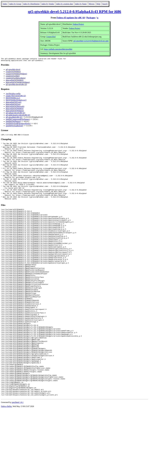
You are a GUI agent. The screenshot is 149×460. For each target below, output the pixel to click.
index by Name (81, 4)
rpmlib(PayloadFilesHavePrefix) (18, 124)
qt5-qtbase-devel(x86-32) (15, 114)
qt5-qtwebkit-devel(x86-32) (16, 85)
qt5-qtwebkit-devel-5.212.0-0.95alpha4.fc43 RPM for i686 (74, 11)
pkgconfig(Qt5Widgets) (15, 111)
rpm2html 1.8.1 (17, 453)
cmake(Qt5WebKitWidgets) (16, 74)
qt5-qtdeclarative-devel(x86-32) (18, 116)
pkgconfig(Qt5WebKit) (14, 81)
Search (105, 4)
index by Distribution (31, 4)
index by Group (15, 4)
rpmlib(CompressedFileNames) (18, 120)
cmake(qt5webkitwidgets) (15, 79)
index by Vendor (48, 4)
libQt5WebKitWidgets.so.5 (16, 101)
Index (5, 4)
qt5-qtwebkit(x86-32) (14, 118)
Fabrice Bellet (6, 457)
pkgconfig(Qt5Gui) (13, 105)
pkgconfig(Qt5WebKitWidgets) (18, 83)
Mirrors (92, 4)
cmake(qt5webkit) (13, 77)
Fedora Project (78, 24)
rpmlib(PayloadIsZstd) (14, 126)
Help (98, 4)
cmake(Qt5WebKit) (13, 72)
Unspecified (51, 37)
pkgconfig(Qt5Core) (13, 103)
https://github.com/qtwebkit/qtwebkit (58, 49)
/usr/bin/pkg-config (13, 94)
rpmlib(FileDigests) (13, 122)
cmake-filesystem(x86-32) (16, 96)
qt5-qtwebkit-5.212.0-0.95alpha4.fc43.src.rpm (91, 41)
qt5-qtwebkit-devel (13, 70)
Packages (90, 17)
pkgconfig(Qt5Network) (15, 107)
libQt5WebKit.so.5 (13, 99)
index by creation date (64, 4)
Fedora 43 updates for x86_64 (71, 17)
